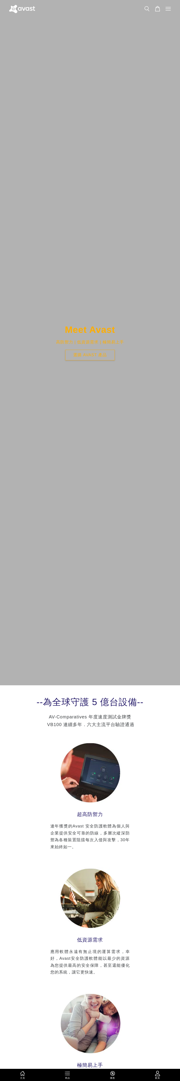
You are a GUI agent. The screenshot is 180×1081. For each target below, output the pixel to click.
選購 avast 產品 (90, 355)
